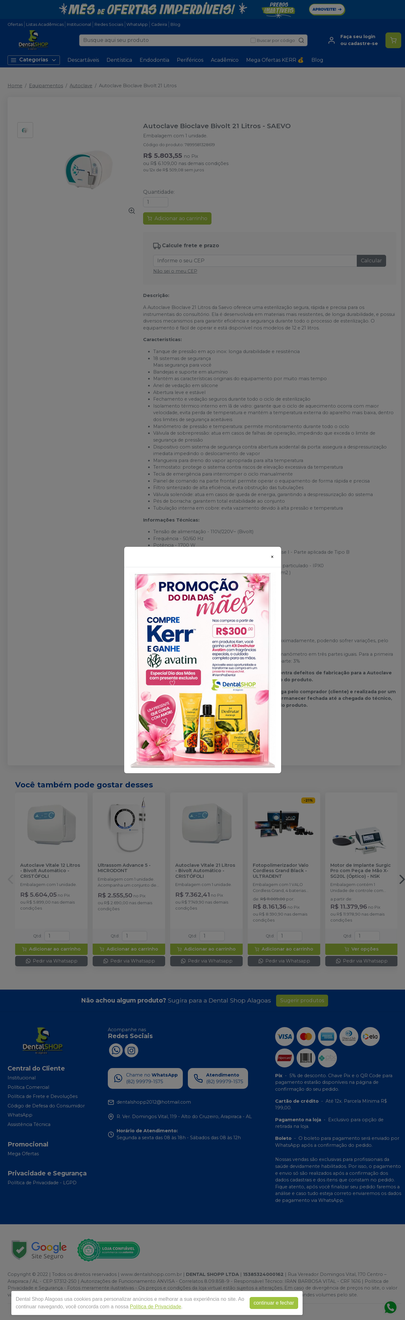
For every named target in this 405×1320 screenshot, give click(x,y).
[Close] (272, 557)
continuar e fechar (274, 1303)
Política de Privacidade (155, 1306)
